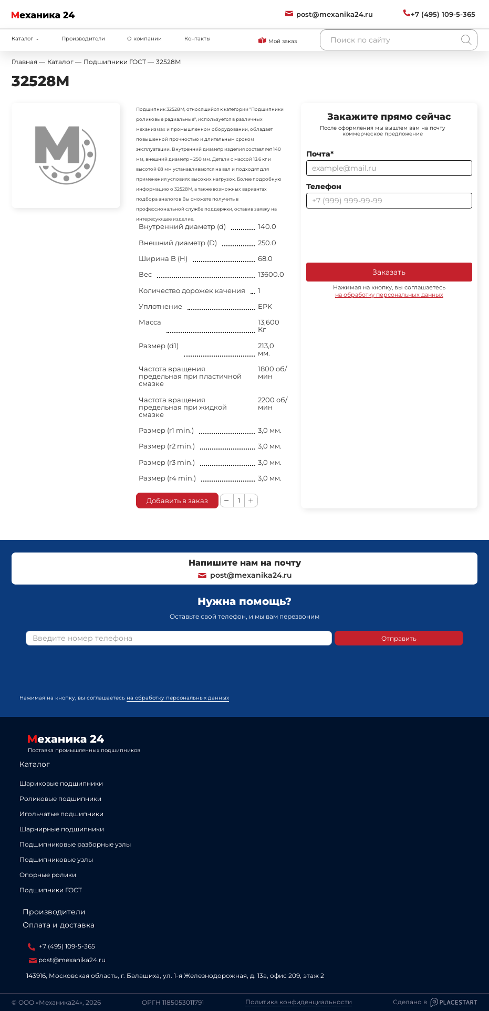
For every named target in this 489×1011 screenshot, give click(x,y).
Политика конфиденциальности (298, 1002)
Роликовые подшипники (60, 798)
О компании (144, 38)
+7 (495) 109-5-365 (61, 946)
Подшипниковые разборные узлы (75, 844)
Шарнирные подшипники (61, 829)
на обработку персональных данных (389, 294)
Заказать (388, 272)
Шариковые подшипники (61, 783)
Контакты (197, 38)
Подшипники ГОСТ (50, 890)
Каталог (34, 764)
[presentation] (386, 234)
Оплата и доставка (59, 925)
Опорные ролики (47, 875)
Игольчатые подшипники (61, 814)
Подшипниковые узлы (56, 859)
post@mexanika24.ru (244, 575)
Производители (83, 38)
